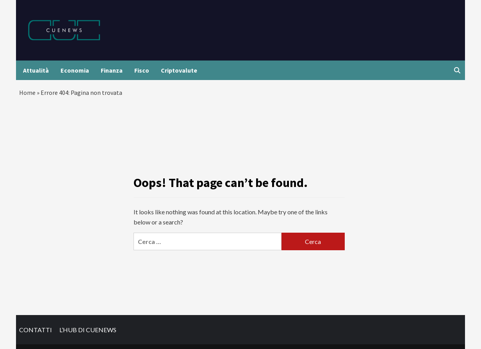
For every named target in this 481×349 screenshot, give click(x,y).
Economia (75, 70)
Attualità (36, 70)
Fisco (141, 70)
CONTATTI (35, 329)
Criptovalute (179, 70)
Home (27, 92)
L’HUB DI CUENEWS (87, 329)
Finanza (112, 70)
